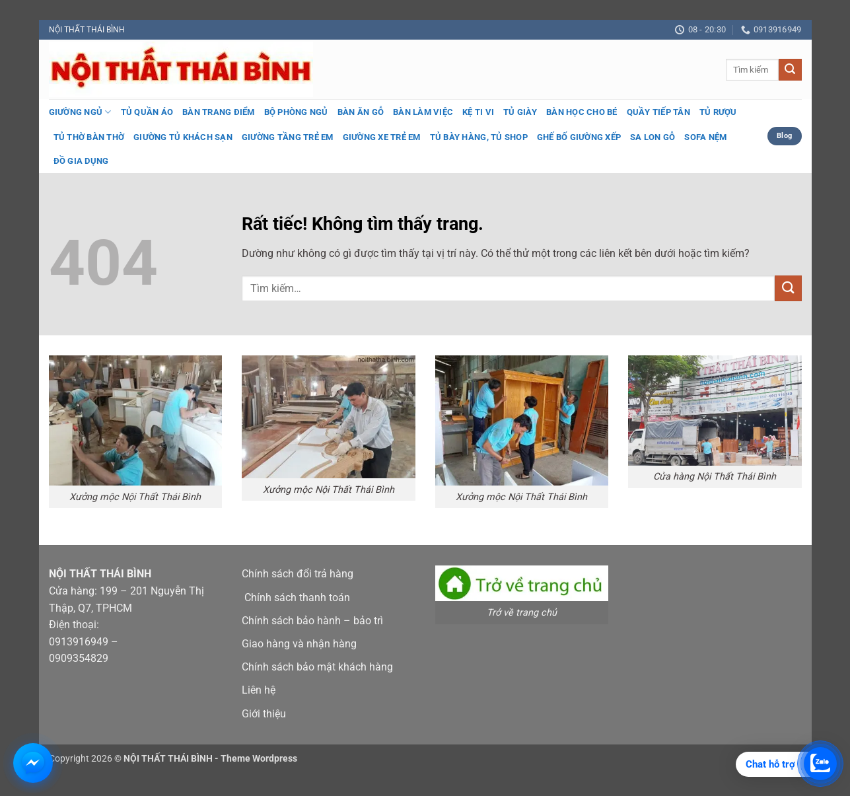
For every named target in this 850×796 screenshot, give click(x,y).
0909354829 (78, 658)
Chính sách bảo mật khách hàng (317, 667)
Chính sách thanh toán (297, 597)
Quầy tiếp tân (658, 112)
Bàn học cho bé (582, 112)
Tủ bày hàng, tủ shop (479, 137)
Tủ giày (520, 112)
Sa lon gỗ (652, 137)
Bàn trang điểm (218, 112)
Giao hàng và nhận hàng (299, 643)
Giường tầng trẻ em (288, 137)
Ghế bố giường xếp (579, 137)
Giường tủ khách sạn (182, 137)
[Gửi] (790, 70)
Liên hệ (258, 690)
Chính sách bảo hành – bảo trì (312, 620)
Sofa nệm (705, 137)
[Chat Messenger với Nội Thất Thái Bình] (33, 763)
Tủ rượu (718, 112)
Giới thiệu (264, 713)
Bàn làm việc (423, 112)
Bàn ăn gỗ (360, 112)
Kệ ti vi (478, 112)
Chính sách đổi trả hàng (297, 573)
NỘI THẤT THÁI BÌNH (87, 29)
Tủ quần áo (147, 112)
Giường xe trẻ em (382, 137)
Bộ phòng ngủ (296, 112)
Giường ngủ (80, 112)
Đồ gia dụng (81, 161)
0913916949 (78, 641)
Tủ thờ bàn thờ (89, 137)
